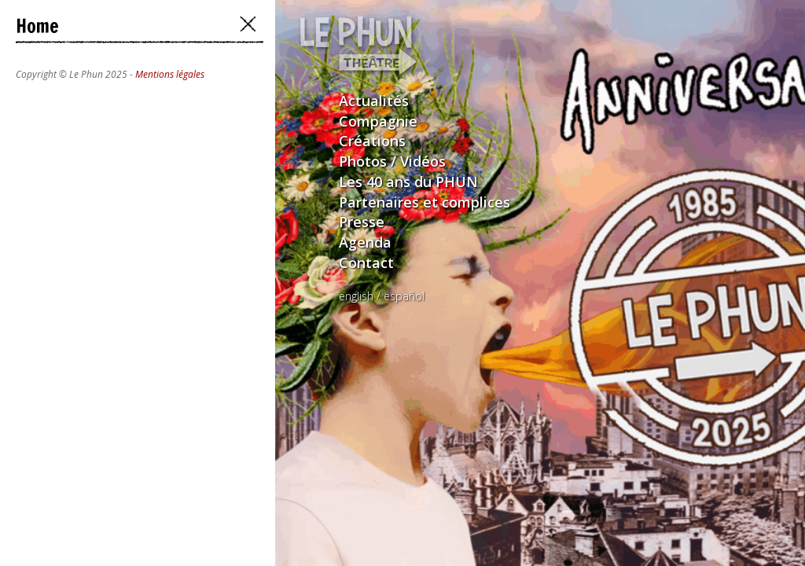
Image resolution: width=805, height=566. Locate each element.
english (356, 296)
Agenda (365, 242)
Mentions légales (169, 74)
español (404, 296)
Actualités (374, 100)
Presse (361, 221)
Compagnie (378, 121)
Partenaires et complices (424, 202)
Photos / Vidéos (392, 161)
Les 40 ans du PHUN (408, 181)
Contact (366, 262)
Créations (372, 140)
